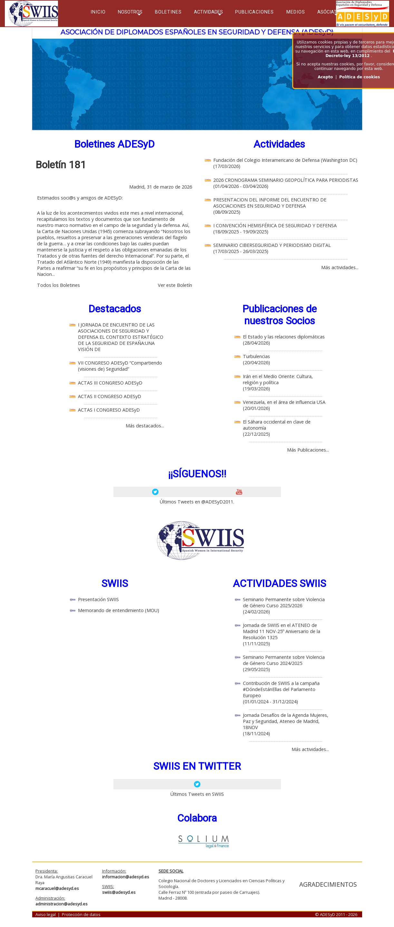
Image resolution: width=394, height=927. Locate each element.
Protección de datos (81, 914)
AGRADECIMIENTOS (328, 884)
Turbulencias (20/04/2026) (256, 359)
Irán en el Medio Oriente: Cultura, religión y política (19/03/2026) (278, 382)
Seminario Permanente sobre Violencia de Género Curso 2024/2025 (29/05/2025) (284, 663)
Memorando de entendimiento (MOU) (118, 610)
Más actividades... (340, 267)
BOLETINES (168, 12)
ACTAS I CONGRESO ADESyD (109, 410)
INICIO (98, 12)
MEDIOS (295, 12)
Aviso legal (45, 914)
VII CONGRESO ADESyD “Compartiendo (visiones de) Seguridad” (120, 366)
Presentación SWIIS (98, 599)
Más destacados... (145, 426)
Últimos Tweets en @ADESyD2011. (197, 502)
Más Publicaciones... (308, 450)
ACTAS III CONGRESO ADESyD (110, 383)
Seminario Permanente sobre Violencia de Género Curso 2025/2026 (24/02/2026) (284, 605)
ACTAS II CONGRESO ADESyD (109, 396)
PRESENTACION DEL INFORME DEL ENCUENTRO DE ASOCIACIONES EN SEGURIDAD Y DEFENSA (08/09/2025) (269, 206)
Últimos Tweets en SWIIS (197, 794)
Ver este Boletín (175, 285)
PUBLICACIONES (254, 12)
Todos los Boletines (58, 285)
